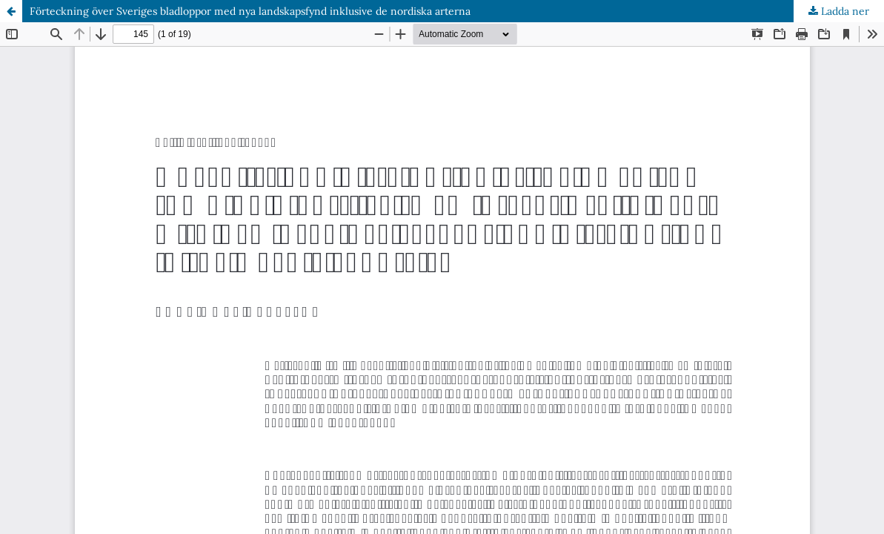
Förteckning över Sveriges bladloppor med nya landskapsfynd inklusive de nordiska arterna (250, 11)
